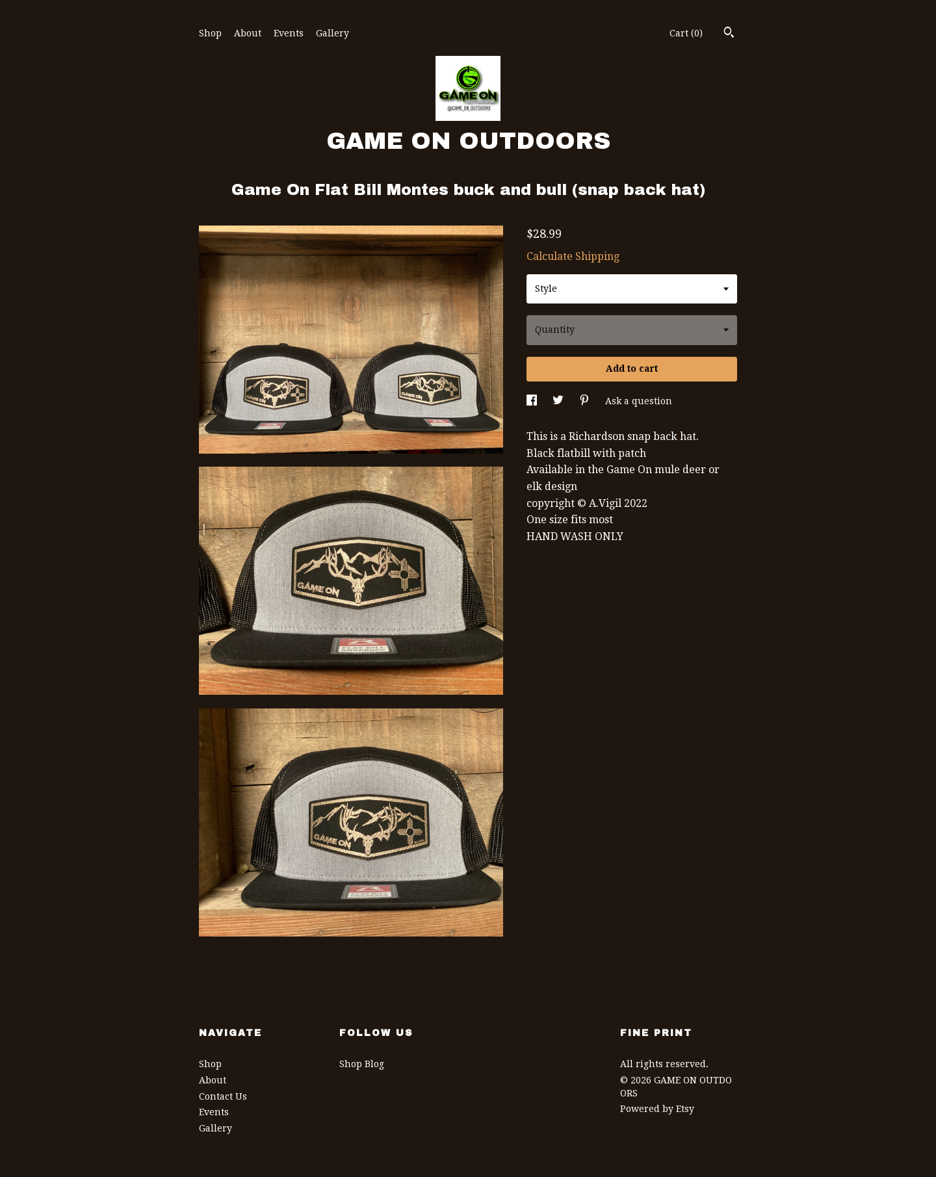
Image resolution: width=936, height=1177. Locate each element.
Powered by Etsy (657, 1109)
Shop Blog (361, 1064)
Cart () (686, 33)
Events (289, 33)
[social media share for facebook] (533, 401)
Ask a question (638, 401)
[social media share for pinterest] (585, 401)
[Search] (729, 34)
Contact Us (223, 1096)
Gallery (332, 33)
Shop (210, 33)
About (247, 33)
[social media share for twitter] (559, 401)
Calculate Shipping (572, 256)
